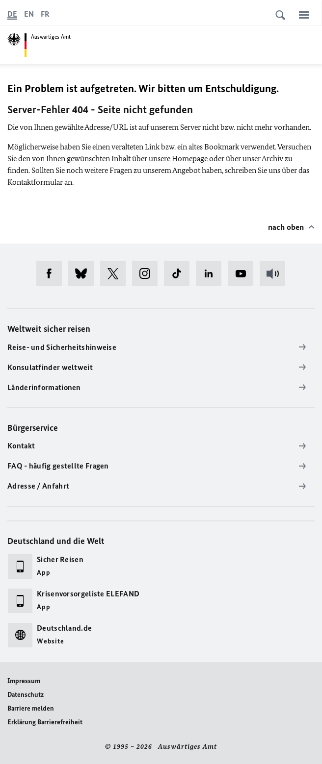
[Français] (45, 14)
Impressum (23, 681)
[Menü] (304, 14)
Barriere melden (30, 708)
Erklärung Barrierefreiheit (44, 722)
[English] (29, 14)
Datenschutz (25, 694)
